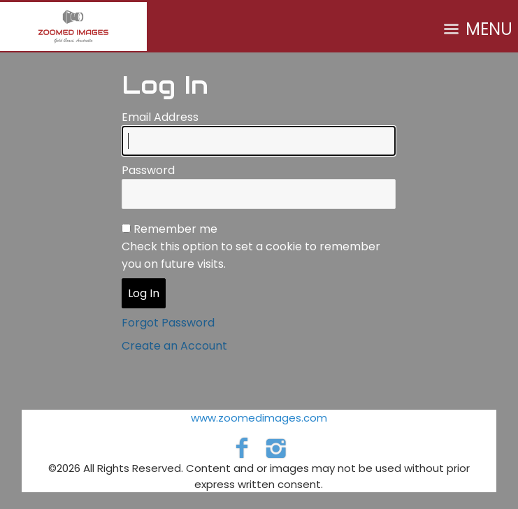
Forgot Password (168, 323)
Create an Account (174, 346)
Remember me (175, 229)
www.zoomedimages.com (259, 417)
